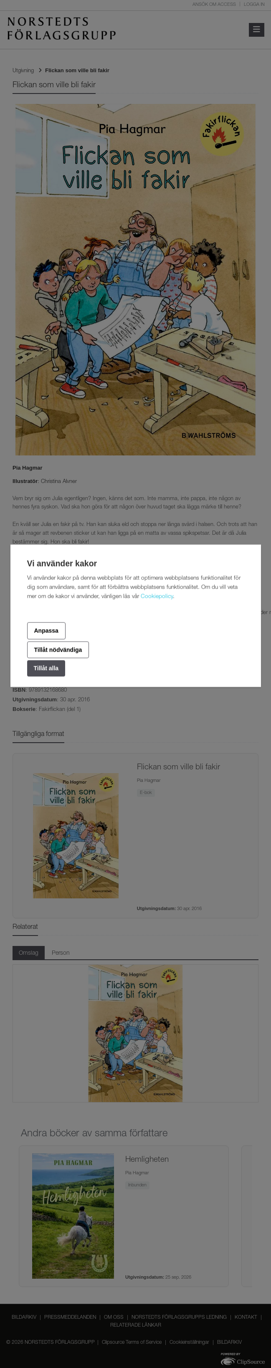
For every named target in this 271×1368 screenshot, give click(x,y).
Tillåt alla (46, 668)
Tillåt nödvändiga (58, 649)
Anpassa (46, 630)
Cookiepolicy (157, 596)
